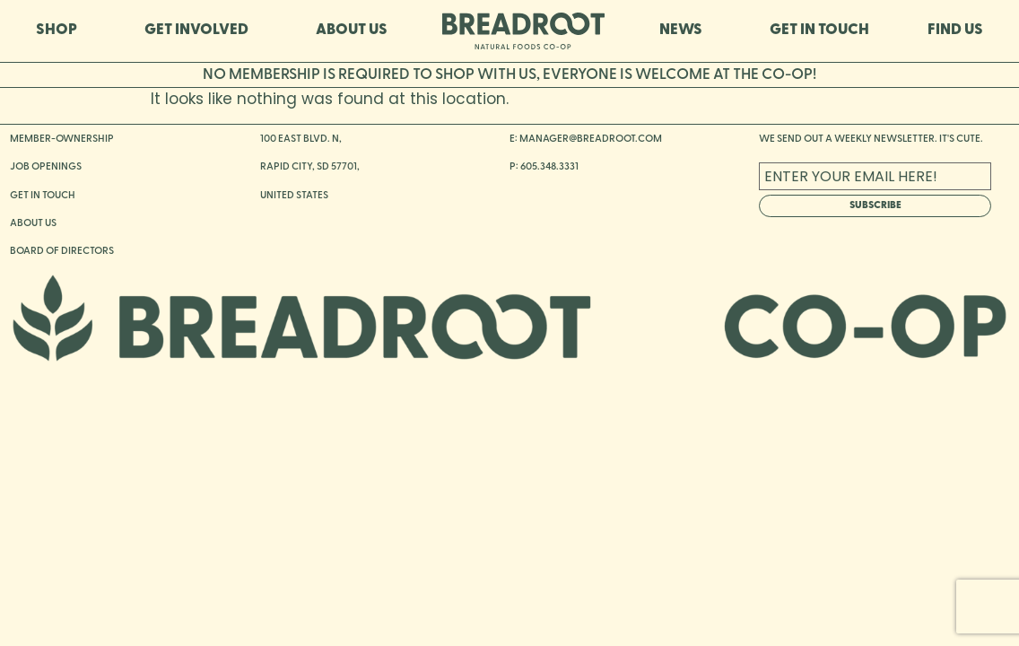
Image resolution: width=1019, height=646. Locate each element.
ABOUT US (352, 30)
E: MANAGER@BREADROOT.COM (586, 139)
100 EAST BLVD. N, (301, 139)
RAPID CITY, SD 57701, (310, 167)
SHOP (61, 30)
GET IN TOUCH (819, 30)
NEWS (685, 30)
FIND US (955, 30)
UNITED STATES (294, 195)
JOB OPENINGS (46, 167)
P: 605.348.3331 (544, 167)
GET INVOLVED (200, 30)
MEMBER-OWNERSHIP (62, 139)
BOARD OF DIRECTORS (62, 251)
